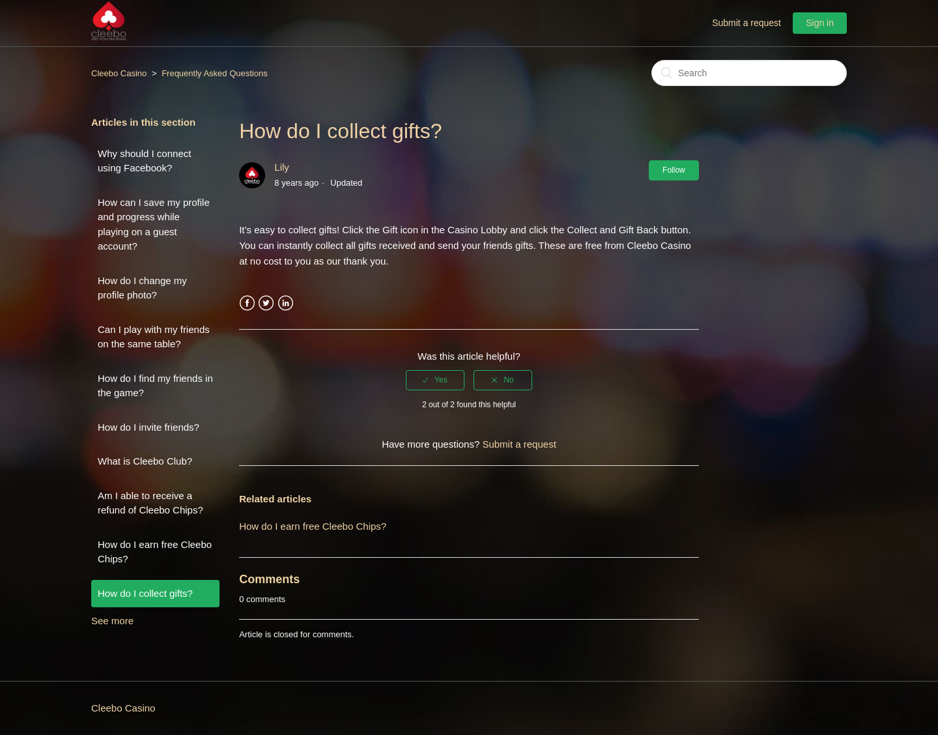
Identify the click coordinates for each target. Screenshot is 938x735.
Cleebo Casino (119, 73)
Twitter (266, 303)
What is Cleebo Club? (145, 461)
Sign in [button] (820, 23)
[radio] (435, 380)
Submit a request (746, 23)
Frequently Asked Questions (215, 73)
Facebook (247, 303)
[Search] (749, 73)
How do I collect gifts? (145, 593)
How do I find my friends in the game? (155, 386)
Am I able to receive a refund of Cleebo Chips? (150, 503)
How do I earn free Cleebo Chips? (155, 552)
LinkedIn (285, 303)
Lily (281, 167)
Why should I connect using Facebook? (144, 161)
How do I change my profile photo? (142, 288)
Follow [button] (673, 170)
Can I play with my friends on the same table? (154, 337)
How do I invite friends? (148, 427)
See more (112, 620)
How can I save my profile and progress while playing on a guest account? (154, 224)
